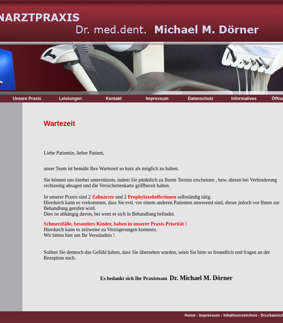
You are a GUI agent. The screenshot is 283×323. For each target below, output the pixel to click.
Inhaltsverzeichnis (240, 315)
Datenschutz (200, 98)
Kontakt (114, 98)
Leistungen (70, 98)
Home (190, 315)
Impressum (157, 98)
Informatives (243, 98)
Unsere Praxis (27, 98)
